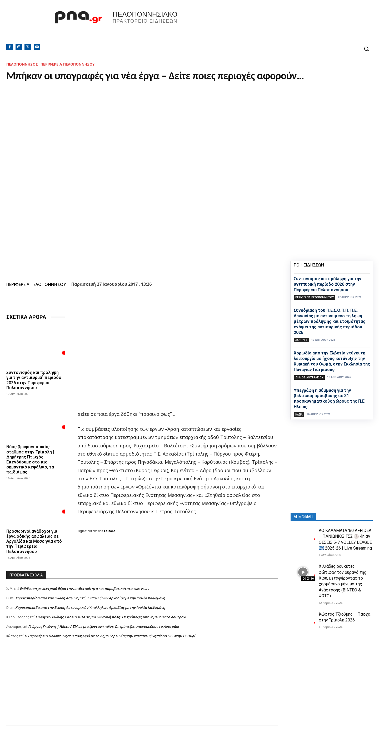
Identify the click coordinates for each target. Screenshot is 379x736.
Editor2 (109, 531)
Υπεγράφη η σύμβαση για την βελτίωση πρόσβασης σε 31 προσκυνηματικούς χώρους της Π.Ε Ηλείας (329, 398)
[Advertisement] (142, 688)
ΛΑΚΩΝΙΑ (301, 340)
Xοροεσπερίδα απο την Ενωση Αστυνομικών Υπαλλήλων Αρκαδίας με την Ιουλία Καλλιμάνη (90, 598)
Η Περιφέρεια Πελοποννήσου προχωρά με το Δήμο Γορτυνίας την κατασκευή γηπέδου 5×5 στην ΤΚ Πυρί (109, 636)
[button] (366, 48)
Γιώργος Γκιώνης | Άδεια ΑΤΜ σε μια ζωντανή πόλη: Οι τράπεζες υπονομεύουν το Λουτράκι (111, 617)
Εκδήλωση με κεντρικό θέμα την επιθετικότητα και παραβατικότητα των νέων (84, 588)
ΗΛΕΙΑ (299, 414)
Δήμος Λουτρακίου (309, 377)
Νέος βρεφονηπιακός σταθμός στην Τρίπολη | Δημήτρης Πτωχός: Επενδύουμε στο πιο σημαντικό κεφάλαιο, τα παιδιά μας (30, 459)
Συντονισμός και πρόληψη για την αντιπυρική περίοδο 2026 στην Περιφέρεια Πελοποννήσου (33, 380)
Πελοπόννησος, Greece (263, 25)
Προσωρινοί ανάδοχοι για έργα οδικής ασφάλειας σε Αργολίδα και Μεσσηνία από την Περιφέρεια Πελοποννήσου (34, 541)
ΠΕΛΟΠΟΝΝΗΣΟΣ (22, 64)
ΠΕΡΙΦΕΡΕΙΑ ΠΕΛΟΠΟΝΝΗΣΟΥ (67, 64)
